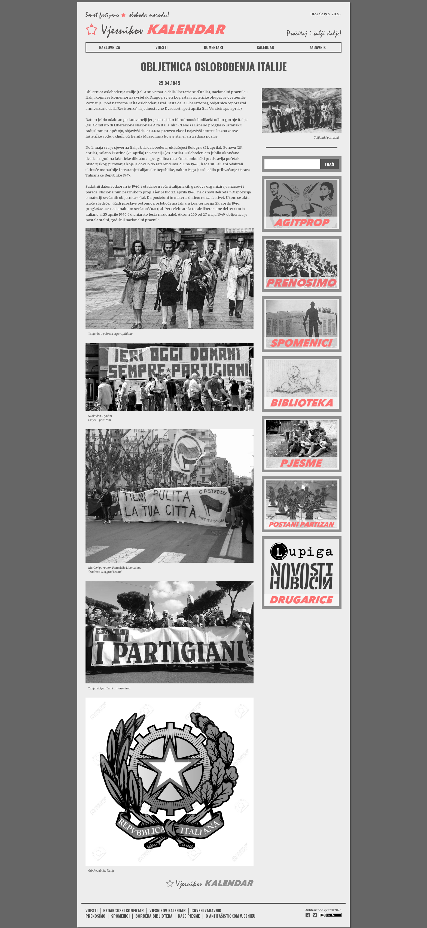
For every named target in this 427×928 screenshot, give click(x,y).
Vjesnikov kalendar (168, 909)
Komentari (213, 47)
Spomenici (120, 914)
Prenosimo (95, 914)
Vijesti (161, 47)
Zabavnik (317, 47)
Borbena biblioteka (153, 914)
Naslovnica (109, 47)
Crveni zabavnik (206, 909)
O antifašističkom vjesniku (230, 914)
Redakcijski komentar (123, 909)
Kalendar (265, 47)
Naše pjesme (189, 914)
